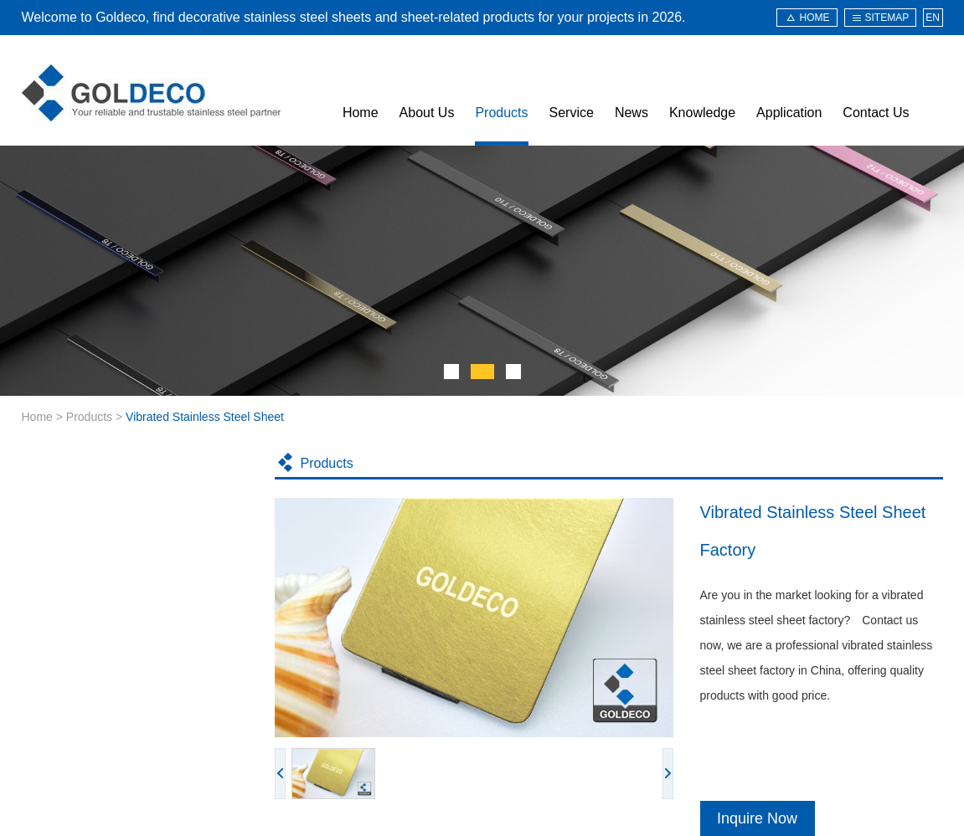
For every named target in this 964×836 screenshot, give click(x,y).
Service (571, 112)
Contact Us (876, 112)
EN (932, 17)
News (631, 112)
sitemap (887, 17)
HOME (815, 17)
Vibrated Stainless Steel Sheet (205, 416)
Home (361, 112)
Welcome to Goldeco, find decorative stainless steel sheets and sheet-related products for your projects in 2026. (354, 17)
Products (501, 112)
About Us (427, 112)
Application (789, 112)
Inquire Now (757, 818)
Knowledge (702, 112)
